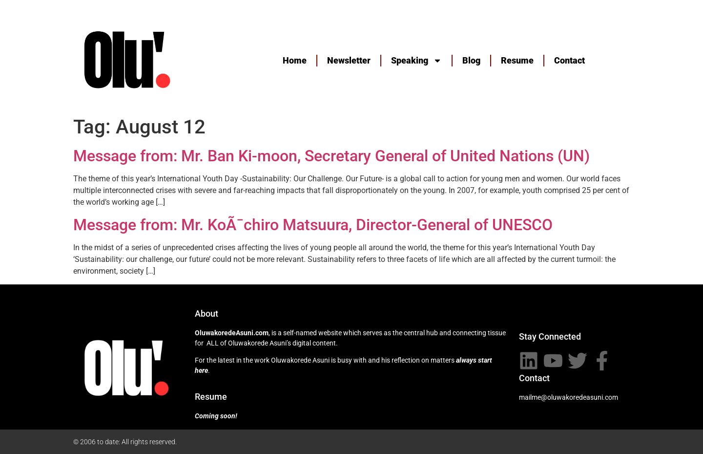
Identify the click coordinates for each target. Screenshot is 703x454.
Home (295, 60)
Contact (569, 60)
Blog (471, 60)
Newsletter (349, 60)
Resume (517, 60)
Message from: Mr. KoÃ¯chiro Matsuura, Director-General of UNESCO (313, 225)
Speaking (416, 60)
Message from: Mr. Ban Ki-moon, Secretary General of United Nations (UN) (331, 156)
